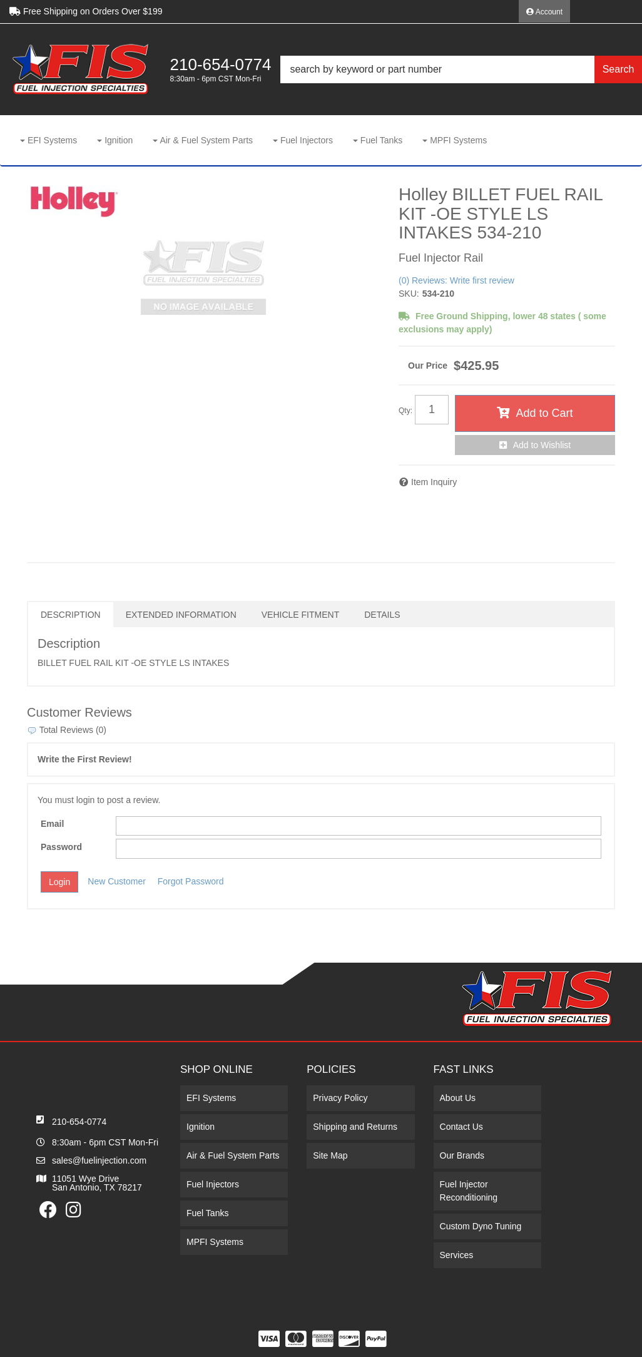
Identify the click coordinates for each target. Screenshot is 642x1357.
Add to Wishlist (542, 445)
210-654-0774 (79, 1122)
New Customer (117, 881)
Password (61, 847)
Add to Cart (544, 413)
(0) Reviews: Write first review (456, 280)
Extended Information (181, 615)
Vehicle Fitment (300, 615)
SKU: (409, 294)
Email (52, 824)
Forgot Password (191, 881)
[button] (461, 69)
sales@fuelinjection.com (99, 1160)
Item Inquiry (434, 482)
